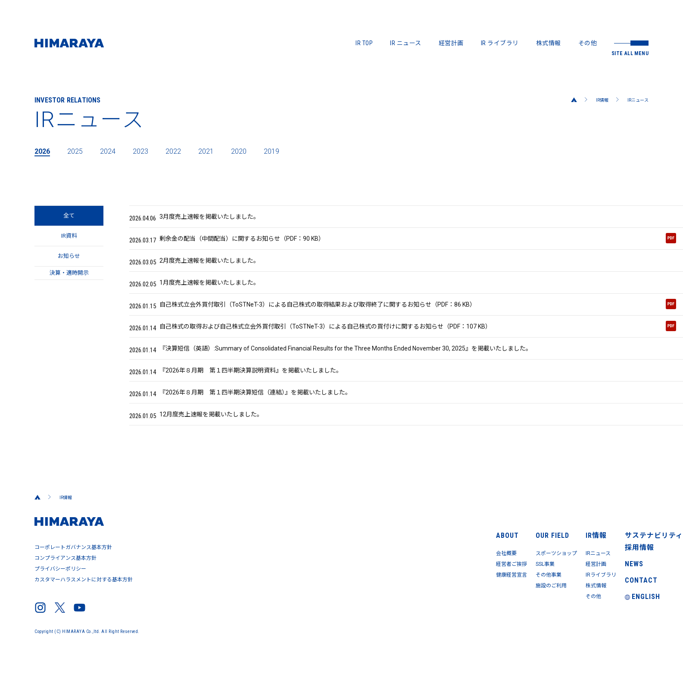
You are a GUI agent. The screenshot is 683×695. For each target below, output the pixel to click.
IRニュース (635, 100)
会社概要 (383, 578)
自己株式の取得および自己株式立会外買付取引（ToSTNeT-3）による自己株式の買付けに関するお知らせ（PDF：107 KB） (402, 347)
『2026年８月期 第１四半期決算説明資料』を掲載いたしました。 (249, 399)
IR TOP (364, 43)
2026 (43, 151)
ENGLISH (614, 631)
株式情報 (548, 43)
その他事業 (459, 602)
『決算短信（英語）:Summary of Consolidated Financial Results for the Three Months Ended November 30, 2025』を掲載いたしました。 (356, 373)
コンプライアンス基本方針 (66, 593)
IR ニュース (405, 43)
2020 (261, 151)
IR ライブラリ (500, 43)
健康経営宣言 (390, 602)
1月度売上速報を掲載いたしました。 (204, 296)
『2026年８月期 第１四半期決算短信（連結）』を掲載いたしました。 (254, 425)
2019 (297, 151)
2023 (152, 151)
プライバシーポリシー (61, 602)
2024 (116, 151)
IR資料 (69, 244)
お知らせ (69, 270)
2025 (80, 151)
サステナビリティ (624, 559)
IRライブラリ (546, 602)
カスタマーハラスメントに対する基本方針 (85, 611)
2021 (224, 151)
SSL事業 (455, 590)
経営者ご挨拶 (390, 590)
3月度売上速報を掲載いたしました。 (204, 218)
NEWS (607, 595)
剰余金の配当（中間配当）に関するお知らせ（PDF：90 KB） (402, 244)
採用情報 (611, 577)
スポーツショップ (468, 578)
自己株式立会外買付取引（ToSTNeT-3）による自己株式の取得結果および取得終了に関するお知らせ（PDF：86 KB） (402, 321)
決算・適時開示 (69, 296)
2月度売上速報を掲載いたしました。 (204, 270)
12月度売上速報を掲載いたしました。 (205, 451)
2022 (188, 151)
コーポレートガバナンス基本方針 (74, 585)
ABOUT (381, 559)
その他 (587, 43)
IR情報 (595, 100)
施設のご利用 (462, 614)
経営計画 (451, 43)
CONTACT (612, 613)
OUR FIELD (457, 559)
